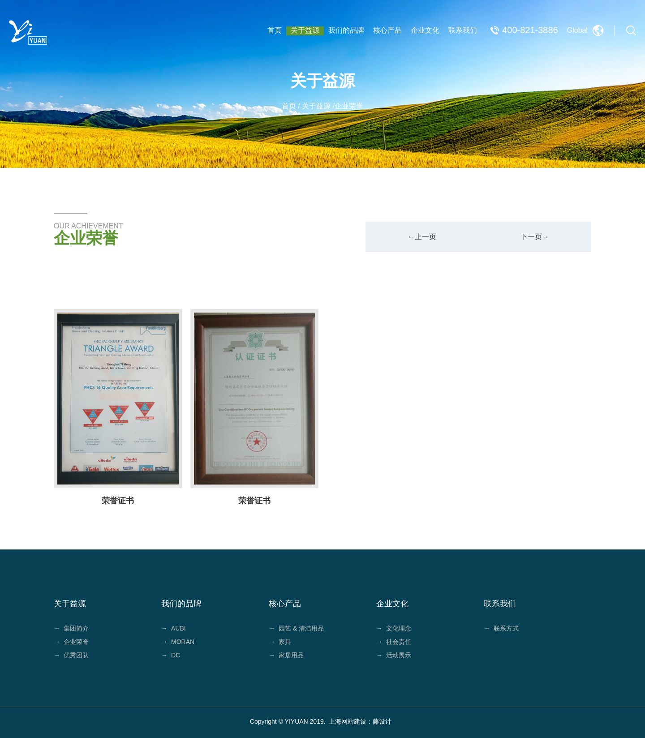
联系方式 (501, 628)
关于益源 (305, 30)
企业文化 (425, 30)
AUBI (173, 628)
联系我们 (462, 30)
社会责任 (393, 641)
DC (170, 655)
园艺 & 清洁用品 (296, 628)
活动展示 (393, 655)
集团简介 (71, 628)
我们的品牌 (346, 30)
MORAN (177, 641)
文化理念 (393, 628)
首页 (274, 30)
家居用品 (286, 655)
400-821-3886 (530, 30)
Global (577, 30)
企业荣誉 (71, 641)
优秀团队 (71, 655)
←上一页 (422, 236)
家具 (280, 641)
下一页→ (534, 236)
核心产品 (387, 30)
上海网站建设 (347, 721)
